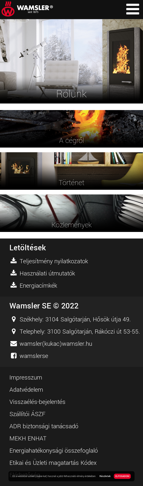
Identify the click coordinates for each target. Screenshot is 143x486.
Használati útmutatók (47, 273)
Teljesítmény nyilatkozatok (54, 261)
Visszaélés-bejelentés (37, 402)
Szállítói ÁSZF (27, 414)
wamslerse (34, 356)
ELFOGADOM (122, 476)
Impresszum (25, 377)
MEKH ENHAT (27, 438)
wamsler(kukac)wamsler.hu (56, 344)
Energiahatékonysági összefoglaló (53, 450)
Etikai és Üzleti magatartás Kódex (53, 463)
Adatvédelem (26, 390)
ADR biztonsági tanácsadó (43, 426)
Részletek (105, 476)
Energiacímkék (38, 285)
